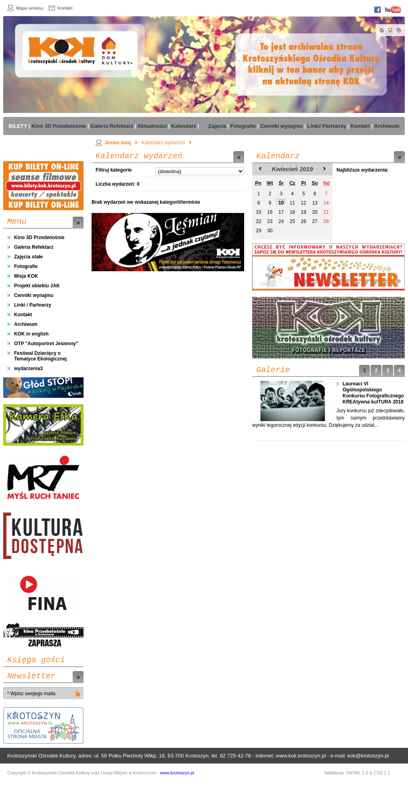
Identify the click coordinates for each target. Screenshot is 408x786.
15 (258, 212)
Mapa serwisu (29, 8)
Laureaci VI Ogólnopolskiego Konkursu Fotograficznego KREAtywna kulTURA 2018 (374, 393)
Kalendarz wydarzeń (163, 142)
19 (303, 212)
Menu (17, 222)
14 (325, 203)
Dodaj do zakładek (398, 30)
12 (303, 203)
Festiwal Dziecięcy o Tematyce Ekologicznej (40, 356)
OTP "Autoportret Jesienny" (46, 343)
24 (281, 221)
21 (325, 212)
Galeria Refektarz (33, 247)
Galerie (273, 370)
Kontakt (64, 8)
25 (292, 221)
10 (281, 203)
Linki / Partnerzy (32, 305)
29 (258, 230)
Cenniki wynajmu (33, 295)
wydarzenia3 (28, 368)
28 (325, 221)
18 (292, 212)
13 (314, 203)
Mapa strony (390, 30)
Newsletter (31, 676)
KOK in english (31, 334)
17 (281, 212)
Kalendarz (278, 156)
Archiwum (25, 324)
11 (292, 203)
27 (314, 221)
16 (269, 212)
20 (314, 212)
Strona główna (381, 30)
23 (269, 221)
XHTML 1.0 (357, 772)
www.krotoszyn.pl (177, 772)
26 (303, 221)
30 (269, 230)
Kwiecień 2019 (292, 169)
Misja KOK (26, 276)
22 (258, 221)
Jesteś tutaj (113, 142)
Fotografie (26, 266)
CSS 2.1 (381, 772)
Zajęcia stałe (28, 257)
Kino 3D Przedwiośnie (39, 237)
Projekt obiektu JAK (37, 286)
